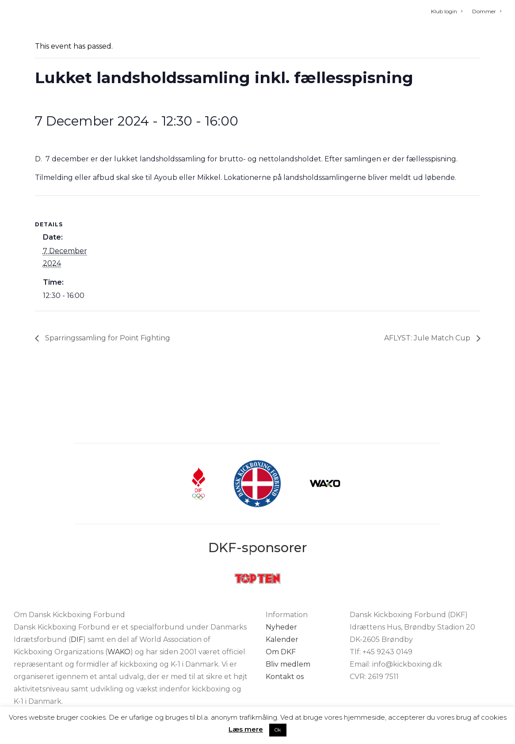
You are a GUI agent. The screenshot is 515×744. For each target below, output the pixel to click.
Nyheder (281, 627)
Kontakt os (285, 676)
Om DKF (281, 652)
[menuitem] (448, 11)
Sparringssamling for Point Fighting (106, 391)
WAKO (118, 652)
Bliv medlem (288, 664)
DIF (77, 639)
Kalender (282, 639)
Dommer (486, 11)
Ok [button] (278, 730)
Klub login (446, 11)
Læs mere (246, 729)
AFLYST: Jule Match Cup (428, 391)
